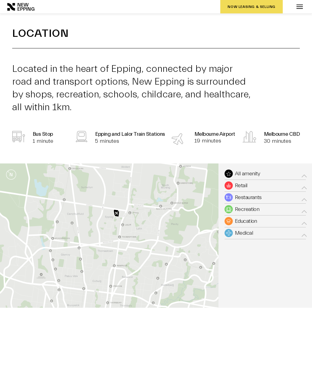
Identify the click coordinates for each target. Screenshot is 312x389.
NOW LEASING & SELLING (251, 7)
